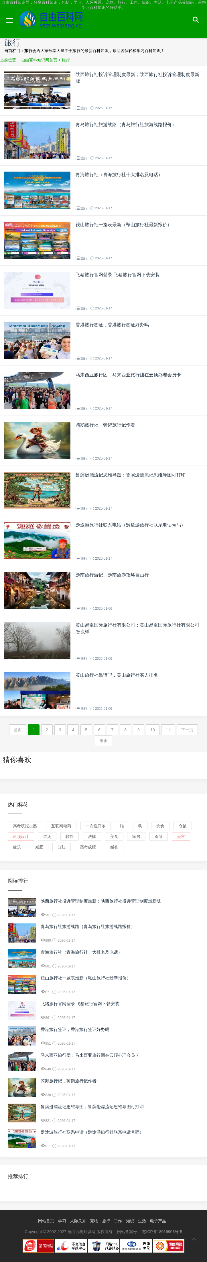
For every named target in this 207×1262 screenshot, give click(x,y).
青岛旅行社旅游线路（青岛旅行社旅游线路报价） (126, 124)
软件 (70, 836)
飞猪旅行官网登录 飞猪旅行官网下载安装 (117, 274)
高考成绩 (88, 847)
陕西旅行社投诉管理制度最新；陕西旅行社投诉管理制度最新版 (101, 901)
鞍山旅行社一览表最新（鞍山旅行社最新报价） (124, 224)
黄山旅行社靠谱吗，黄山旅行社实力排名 (117, 675)
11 (168, 730)
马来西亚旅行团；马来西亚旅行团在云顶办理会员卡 (128, 374)
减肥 (39, 847)
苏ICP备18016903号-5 (162, 1231)
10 (153, 730)
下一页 (187, 730)
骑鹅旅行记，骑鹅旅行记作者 (105, 424)
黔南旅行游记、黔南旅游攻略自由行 (112, 575)
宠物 (94, 1221)
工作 (118, 1221)
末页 (104, 740)
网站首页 (46, 1221)
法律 (92, 836)
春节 (159, 836)
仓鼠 (183, 826)
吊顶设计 (21, 836)
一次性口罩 (96, 826)
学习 (62, 1221)
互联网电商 (61, 826)
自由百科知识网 (54, 25)
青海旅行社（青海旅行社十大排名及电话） (119, 174)
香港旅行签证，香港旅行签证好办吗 (112, 324)
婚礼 (114, 847)
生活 (142, 1221)
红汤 (47, 836)
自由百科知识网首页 (39, 60)
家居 (136, 836)
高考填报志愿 (25, 826)
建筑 (17, 847)
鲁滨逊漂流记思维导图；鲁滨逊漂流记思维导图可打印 (131, 474)
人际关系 (78, 1221)
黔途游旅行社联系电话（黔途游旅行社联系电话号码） (131, 524)
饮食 (160, 826)
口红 (62, 847)
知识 (130, 1221)
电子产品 (158, 1221)
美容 (181, 836)
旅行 (66, 60)
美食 (114, 836)
